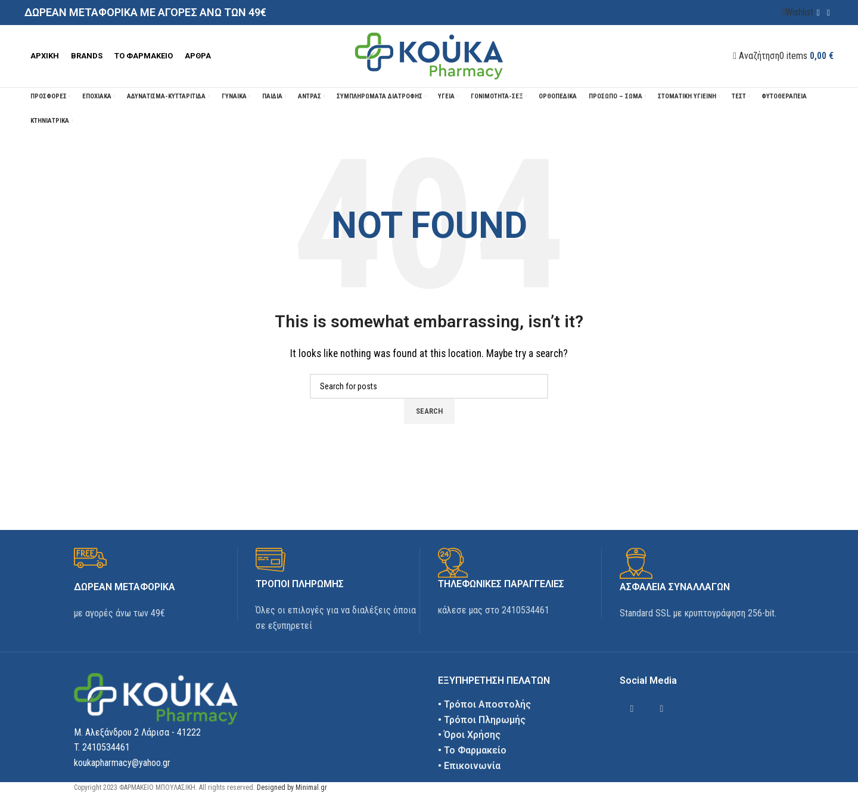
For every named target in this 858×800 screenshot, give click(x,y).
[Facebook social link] (818, 13)
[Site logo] (429, 55)
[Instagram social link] (828, 13)
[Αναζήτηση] (756, 55)
